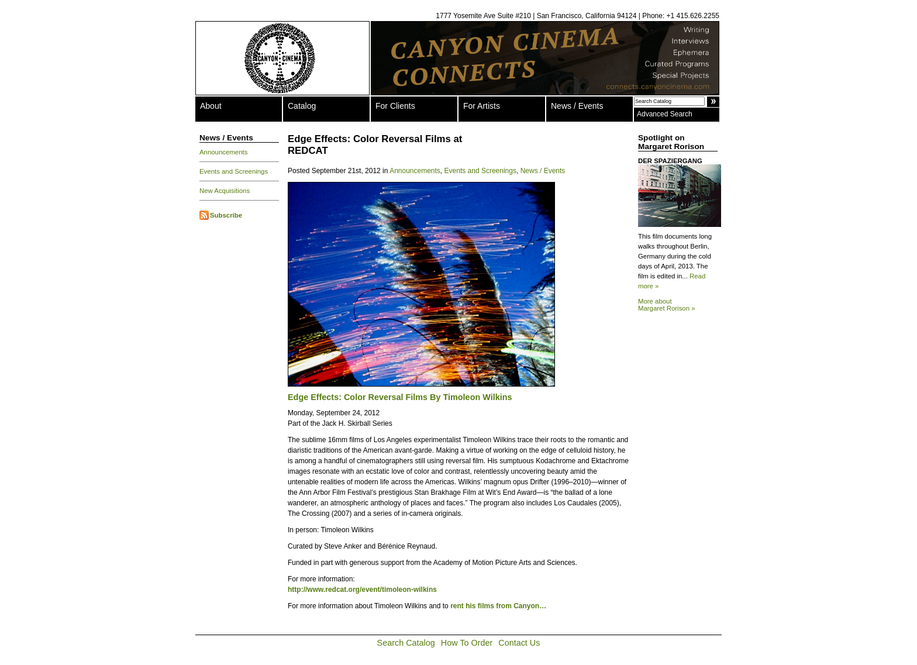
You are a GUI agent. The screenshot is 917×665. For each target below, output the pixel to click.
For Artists (481, 106)
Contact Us (519, 642)
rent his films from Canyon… (498, 606)
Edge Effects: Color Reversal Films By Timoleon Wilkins (400, 397)
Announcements (223, 152)
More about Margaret (666, 305)
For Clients (395, 106)
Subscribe (226, 215)
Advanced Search (664, 114)
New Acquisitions (224, 190)
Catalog (302, 106)
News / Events (577, 106)
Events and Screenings (233, 171)
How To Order (467, 642)
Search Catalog (406, 642)
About (211, 106)
